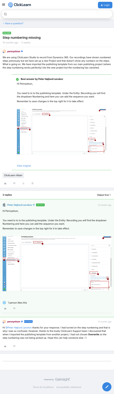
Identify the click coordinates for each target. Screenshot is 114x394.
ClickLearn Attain (13, 175)
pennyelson (13, 51)
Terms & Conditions (43, 387)
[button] (4, 5)
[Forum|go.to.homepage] (19, 5)
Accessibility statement (68, 387)
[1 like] (15, 302)
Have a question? (14, 23)
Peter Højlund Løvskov (19, 205)
